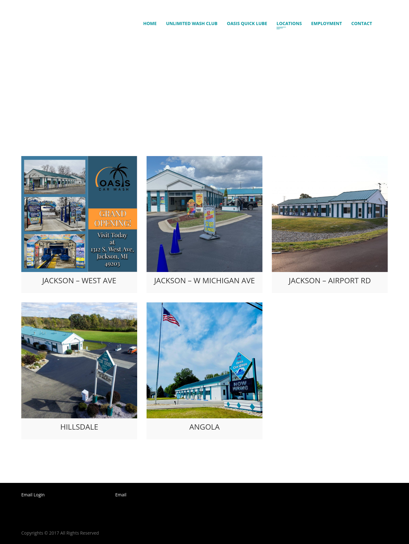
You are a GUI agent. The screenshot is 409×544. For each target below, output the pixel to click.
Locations (289, 24)
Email (121, 495)
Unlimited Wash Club (191, 24)
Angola (204, 426)
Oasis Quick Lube (247, 24)
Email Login (33, 495)
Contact (361, 24)
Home (152, 24)
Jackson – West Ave (79, 280)
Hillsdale (79, 426)
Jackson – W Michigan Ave (204, 280)
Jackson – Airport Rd (330, 280)
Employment (326, 24)
